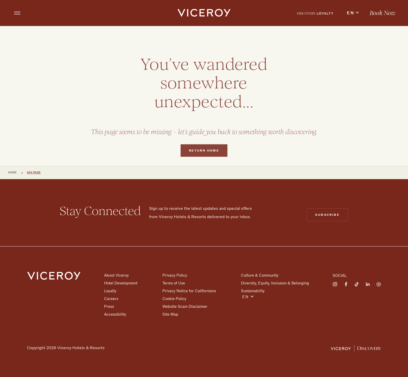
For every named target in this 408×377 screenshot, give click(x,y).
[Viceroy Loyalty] (356, 348)
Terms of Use (173, 283)
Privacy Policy (174, 275)
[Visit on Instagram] (335, 284)
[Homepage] (54, 275)
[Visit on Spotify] (378, 284)
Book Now (383, 13)
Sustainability (253, 290)
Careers (111, 298)
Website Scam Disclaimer (184, 306)
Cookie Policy (174, 298)
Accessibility (115, 314)
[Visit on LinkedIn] (367, 284)
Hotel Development (120, 283)
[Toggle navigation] (17, 13)
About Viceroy (116, 275)
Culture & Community (259, 275)
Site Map (170, 314)
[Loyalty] (315, 13)
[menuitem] (315, 13)
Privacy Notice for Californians (189, 291)
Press (109, 306)
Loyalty (110, 291)
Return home (204, 160)
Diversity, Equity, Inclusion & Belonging (275, 283)
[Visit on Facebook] (345, 284)
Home (12, 172)
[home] (204, 13)
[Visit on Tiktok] (356, 284)
